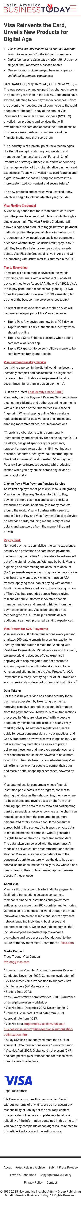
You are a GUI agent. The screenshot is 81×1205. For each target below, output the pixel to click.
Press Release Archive (30, 1167)
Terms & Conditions (23, 1175)
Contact (52, 1182)
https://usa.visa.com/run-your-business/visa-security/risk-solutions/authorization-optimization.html (38, 1029)
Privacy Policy (33, 1182)
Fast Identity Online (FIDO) (45, 392)
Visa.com (67, 943)
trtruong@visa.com (16, 962)
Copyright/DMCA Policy (55, 1175)
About (8, 1167)
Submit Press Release (63, 1167)
